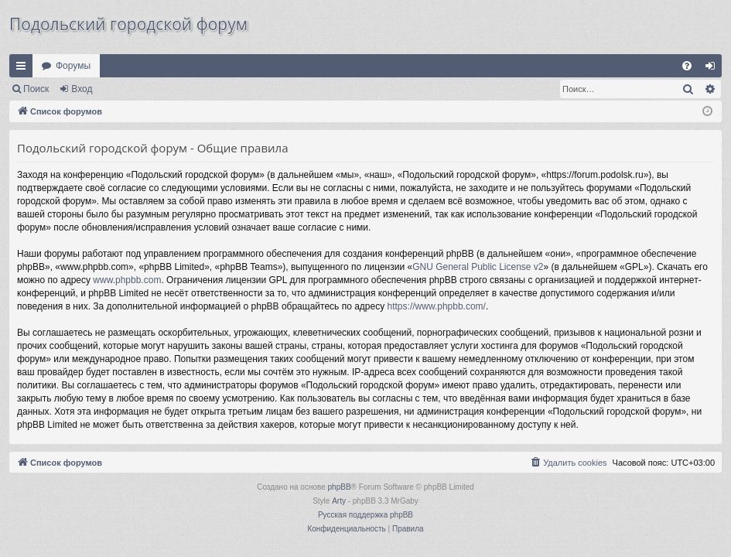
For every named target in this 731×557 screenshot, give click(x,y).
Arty (339, 501)
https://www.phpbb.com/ (437, 306)
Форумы (73, 65)
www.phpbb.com (127, 280)
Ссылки (23, 68)
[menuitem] (687, 65)
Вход (81, 89)
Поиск (36, 89)
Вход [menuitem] (713, 68)
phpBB (339, 487)
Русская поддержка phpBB (365, 515)
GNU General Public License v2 (477, 266)
